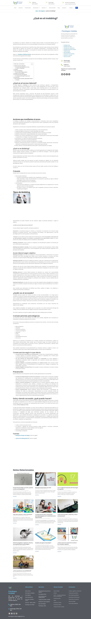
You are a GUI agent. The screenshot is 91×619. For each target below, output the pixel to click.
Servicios (44, 8)
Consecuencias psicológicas (20, 74)
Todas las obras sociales (59, 606)
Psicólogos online (42, 605)
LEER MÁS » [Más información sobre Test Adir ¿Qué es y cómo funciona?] (15, 522)
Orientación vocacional (68, 55)
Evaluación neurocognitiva (44, 601)
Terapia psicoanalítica (73, 593)
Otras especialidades (73, 603)
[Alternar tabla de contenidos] (30, 64)
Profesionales (28, 7)
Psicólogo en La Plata (29, 604)
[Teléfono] (62, 65)
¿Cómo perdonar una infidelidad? (22, 571)
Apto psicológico (42, 603)
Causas (16, 69)
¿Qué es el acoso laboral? (19, 65)
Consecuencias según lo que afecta (22, 75)
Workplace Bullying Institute (23, 54)
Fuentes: (17, 79)
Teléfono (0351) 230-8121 (15, 604)
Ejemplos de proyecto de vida (43, 487)
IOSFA (55, 600)
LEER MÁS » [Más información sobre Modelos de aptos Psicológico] (37, 551)
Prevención (17, 77)
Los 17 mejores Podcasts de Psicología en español (68, 488)
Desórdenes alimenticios (74, 597)
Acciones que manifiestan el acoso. (22, 66)
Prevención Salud (57, 604)
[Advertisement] (35, 33)
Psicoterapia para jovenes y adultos (45, 591)
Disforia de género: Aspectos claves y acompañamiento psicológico (23, 543)
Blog (59, 7)
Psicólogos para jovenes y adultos (70, 49)
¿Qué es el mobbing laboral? (22, 438)
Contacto (64, 7)
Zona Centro (28, 591)
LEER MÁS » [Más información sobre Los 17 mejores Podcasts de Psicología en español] (59, 496)
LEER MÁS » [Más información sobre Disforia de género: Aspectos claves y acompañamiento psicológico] (15, 552)
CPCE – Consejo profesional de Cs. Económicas (60, 596)
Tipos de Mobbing (18, 70)
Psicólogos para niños (68, 46)
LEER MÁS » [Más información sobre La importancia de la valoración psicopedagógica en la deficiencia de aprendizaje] (37, 524)
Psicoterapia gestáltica (74, 595)
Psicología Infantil (42, 594)
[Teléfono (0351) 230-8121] (8, 604)
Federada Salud (57, 598)
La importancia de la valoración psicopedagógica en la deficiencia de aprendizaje (45, 516)
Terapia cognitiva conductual (75, 591)
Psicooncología (72, 601)
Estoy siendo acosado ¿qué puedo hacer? (23, 78)
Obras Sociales (52, 7)
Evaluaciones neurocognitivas (69, 53)
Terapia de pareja (67, 50)
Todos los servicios (67, 56)
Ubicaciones (36, 8)
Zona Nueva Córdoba (29, 593)
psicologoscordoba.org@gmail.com (16, 613)
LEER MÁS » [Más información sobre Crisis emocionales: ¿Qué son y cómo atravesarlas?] (59, 524)
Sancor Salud (56, 591)
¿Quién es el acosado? (19, 73)
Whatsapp (50, 2)
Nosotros (21, 7)
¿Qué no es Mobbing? (20, 68)
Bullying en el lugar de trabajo (22, 435)
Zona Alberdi (28, 595)
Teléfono (66, 64)
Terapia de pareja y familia (44, 599)
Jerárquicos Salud (57, 602)
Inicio (15, 7)
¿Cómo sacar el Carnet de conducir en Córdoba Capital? (67, 543)
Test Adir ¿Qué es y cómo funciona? (22, 514)
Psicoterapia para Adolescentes (42, 597)
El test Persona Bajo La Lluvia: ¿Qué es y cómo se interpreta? (23, 488)
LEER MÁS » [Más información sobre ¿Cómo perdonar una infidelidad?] (15, 578)
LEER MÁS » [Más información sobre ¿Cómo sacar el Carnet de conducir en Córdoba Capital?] (59, 551)
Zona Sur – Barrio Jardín (30, 602)
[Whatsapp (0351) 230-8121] (8, 607)
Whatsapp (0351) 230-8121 (16, 607)
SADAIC (55, 593)
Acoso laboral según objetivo (21, 71)
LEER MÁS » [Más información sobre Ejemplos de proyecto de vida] (37, 494)
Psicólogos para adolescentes (69, 48)
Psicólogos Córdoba (69, 31)
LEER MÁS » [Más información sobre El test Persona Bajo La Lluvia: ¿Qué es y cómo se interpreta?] (15, 496)
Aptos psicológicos (67, 52)
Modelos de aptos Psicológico (43, 542)
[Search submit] (76, 8)
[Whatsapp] (46, 2)
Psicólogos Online (67, 45)
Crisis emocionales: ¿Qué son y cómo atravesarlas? (67, 515)
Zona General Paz (29, 597)
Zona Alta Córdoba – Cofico (29, 600)
